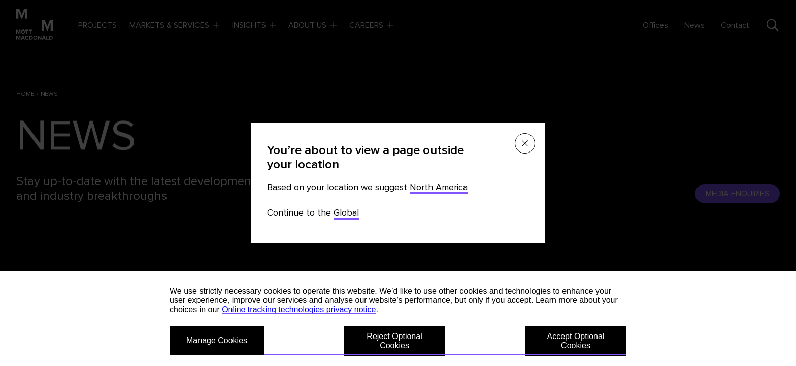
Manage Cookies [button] (216, 340)
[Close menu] (525, 143)
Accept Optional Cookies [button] (576, 341)
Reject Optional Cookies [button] (394, 341)
